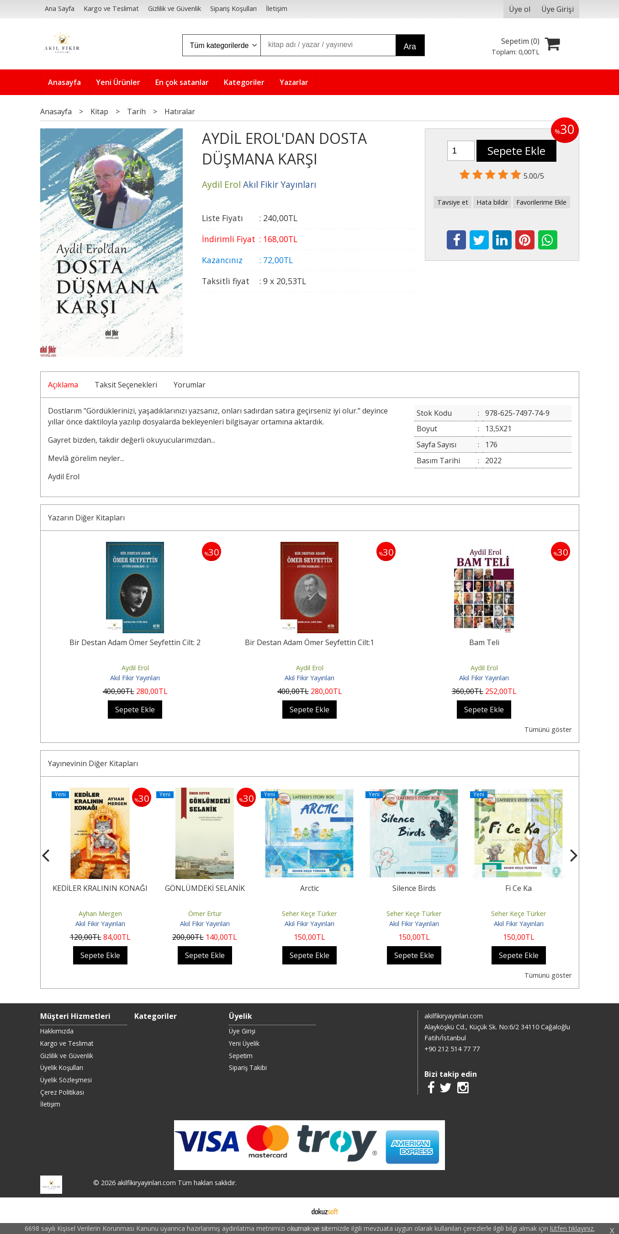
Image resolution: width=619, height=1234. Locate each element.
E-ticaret (294, 1210)
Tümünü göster (547, 729)
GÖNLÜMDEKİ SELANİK (205, 888)
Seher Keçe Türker (309, 913)
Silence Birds (414, 888)
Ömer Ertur (205, 913)
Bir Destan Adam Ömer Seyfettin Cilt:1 (309, 642)
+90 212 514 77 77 (452, 1048)
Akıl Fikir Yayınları (135, 677)
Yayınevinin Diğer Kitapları (93, 763)
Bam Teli (484, 642)
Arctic (309, 888)
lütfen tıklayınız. (572, 1228)
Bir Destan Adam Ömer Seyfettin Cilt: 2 (135, 642)
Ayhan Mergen (100, 913)
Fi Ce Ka (518, 888)
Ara (410, 46)
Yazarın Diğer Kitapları (86, 518)
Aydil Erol (135, 667)
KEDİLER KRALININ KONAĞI (100, 888)
